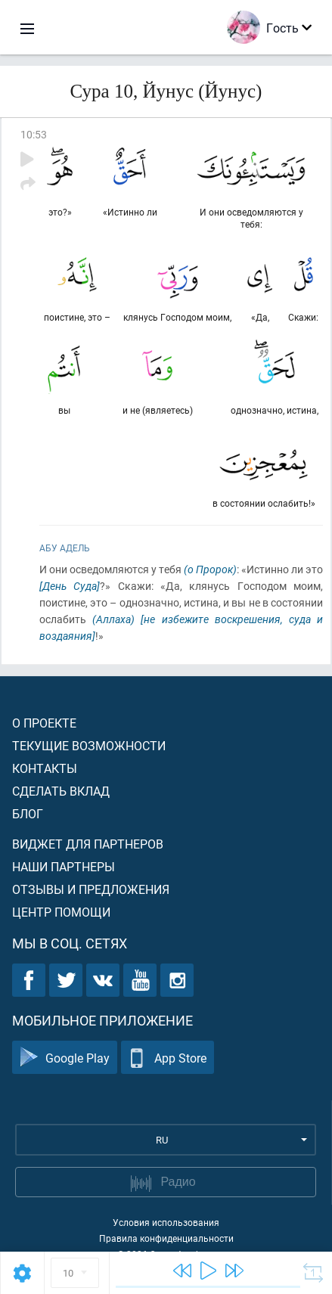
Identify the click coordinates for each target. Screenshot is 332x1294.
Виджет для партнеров (87, 844)
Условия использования (166, 1222)
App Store (167, 1057)
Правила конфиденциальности (166, 1238)
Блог (27, 813)
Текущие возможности (89, 745)
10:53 (33, 134)
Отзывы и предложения (90, 889)
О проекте (44, 723)
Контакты (44, 768)
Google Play (65, 1057)
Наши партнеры (63, 866)
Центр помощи (61, 912)
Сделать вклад (61, 791)
